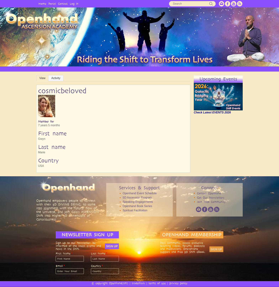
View (42, 78)
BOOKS (183, 68)
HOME (63, 68)
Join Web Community (211, 201)
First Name (63, 253)
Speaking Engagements (138, 201)
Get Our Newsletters (210, 197)
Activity (55, 78)
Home (42, 3)
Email (59, 266)
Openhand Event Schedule (140, 193)
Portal (52, 3)
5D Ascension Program (137, 197)
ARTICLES (138, 68)
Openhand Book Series (137, 206)
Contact (63, 3)
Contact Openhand (209, 193)
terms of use (157, 283)
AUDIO (168, 68)
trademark (138, 283)
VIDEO (154, 68)
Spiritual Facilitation (135, 210)
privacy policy (178, 283)
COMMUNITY (201, 68)
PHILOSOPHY (101, 68)
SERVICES (120, 68)
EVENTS (220, 68)
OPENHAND (80, 68)
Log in (74, 3)
